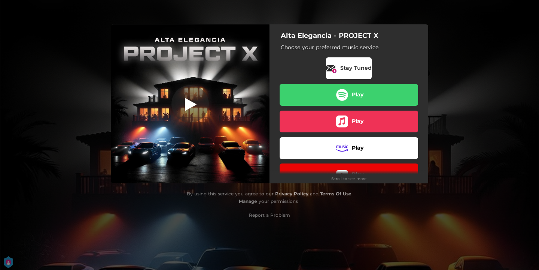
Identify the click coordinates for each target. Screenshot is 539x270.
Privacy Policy (291, 193)
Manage (248, 201)
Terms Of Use (335, 193)
